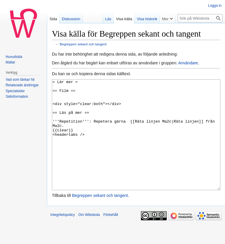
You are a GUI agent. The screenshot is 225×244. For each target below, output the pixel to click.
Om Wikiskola (89, 237)
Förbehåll (110, 237)
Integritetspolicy (62, 237)
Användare (188, 63)
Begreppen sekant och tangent (83, 44)
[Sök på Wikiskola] (200, 18)
